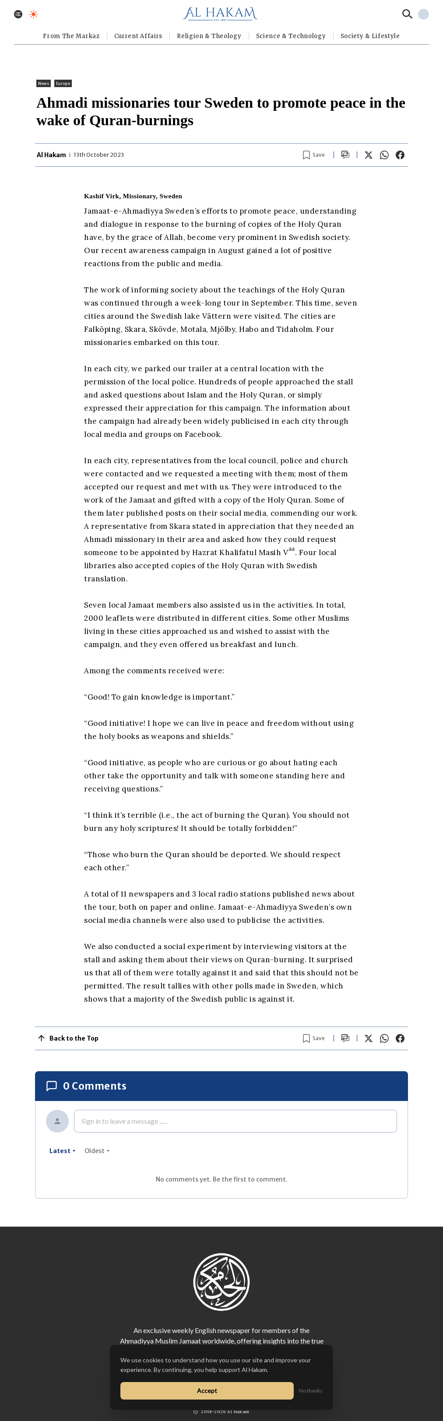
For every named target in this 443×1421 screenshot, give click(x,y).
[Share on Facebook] (400, 155)
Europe (63, 83)
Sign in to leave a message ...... (124, 1121)
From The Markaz (71, 36)
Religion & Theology (209, 36)
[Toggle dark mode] (33, 14)
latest (62, 1151)
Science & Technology (291, 36)
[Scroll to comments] (345, 154)
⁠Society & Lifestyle (370, 36)
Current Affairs (138, 36)
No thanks (311, 1390)
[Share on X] (368, 155)
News (43, 83)
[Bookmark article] (314, 155)
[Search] (407, 14)
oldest (97, 1151)
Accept (207, 1390)
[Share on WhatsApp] (384, 155)
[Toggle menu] (18, 14)
